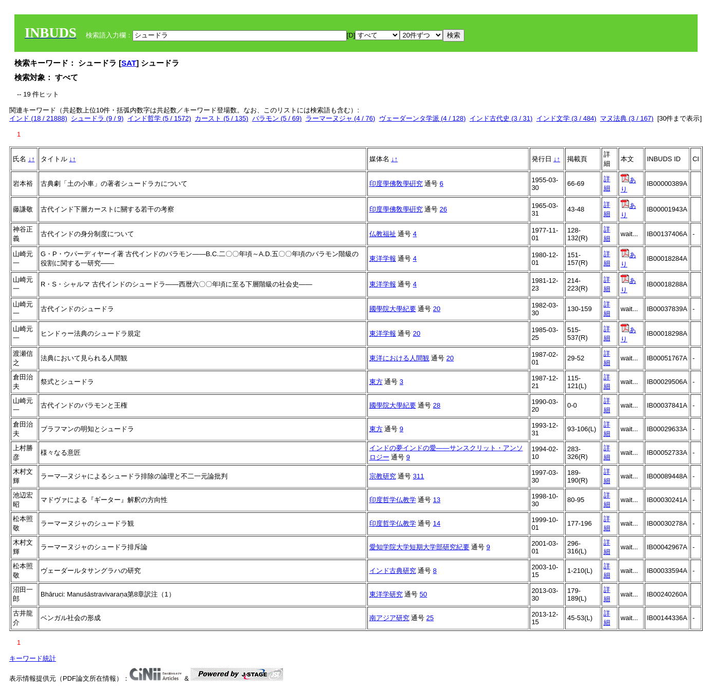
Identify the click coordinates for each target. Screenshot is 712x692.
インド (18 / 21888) (38, 118)
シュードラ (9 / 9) (97, 118)
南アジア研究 (389, 618)
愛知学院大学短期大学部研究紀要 (419, 547)
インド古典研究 (392, 570)
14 (436, 523)
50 (423, 594)
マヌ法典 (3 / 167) (626, 118)
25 (430, 618)
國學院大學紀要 (392, 309)
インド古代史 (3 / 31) (501, 118)
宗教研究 (382, 476)
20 (436, 309)
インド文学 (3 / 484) (566, 118)
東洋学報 (382, 258)
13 (436, 500)
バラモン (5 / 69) (277, 118)
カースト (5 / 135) (221, 118)
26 (443, 209)
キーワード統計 (32, 658)
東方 (376, 382)
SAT (128, 63)
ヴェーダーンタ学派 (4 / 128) (422, 118)
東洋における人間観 (399, 358)
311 (418, 476)
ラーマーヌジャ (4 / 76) (341, 118)
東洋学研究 (386, 594)
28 (436, 405)
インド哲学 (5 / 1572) (159, 118)
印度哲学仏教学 (392, 500)
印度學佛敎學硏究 (396, 183)
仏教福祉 (382, 234)
